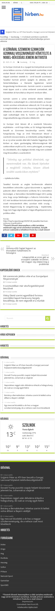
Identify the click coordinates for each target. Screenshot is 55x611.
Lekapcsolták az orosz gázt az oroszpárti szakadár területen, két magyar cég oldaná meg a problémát (34, 259)
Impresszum (27, 601)
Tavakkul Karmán (11, 80)
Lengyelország (32, 207)
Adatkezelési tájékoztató (27, 607)
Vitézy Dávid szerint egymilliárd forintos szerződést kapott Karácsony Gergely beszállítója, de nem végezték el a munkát (23, 298)
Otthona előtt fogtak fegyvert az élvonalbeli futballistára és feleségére (21, 249)
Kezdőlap (4, 37)
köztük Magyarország (12, 207)
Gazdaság (15, 37)
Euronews (19, 130)
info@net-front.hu (29, 230)
